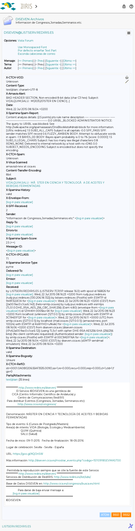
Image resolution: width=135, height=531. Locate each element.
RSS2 (126, 514)
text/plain (12, 379)
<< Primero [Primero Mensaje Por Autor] (26, 68)
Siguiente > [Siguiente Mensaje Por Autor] (53, 68)
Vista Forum (25, 40)
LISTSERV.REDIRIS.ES (16, 526)
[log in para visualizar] (19, 202)
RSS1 (116, 514)
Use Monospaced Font (32, 47)
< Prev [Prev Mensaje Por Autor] (39, 68)
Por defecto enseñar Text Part (37, 50)
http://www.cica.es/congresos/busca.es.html (71, 483)
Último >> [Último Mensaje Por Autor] (69, 68)
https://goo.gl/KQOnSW (28, 453)
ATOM (105, 514)
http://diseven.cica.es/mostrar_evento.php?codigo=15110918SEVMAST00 (75, 460)
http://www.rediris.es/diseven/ (37, 387)
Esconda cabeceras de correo (36, 53)
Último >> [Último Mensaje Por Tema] (69, 64)
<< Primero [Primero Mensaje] (26, 60)
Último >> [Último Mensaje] (69, 60)
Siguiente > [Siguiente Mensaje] (53, 60)
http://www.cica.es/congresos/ (37, 404)
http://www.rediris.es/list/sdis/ (72, 477)
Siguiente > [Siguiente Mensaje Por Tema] (53, 64)
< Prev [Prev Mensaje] (39, 60)
